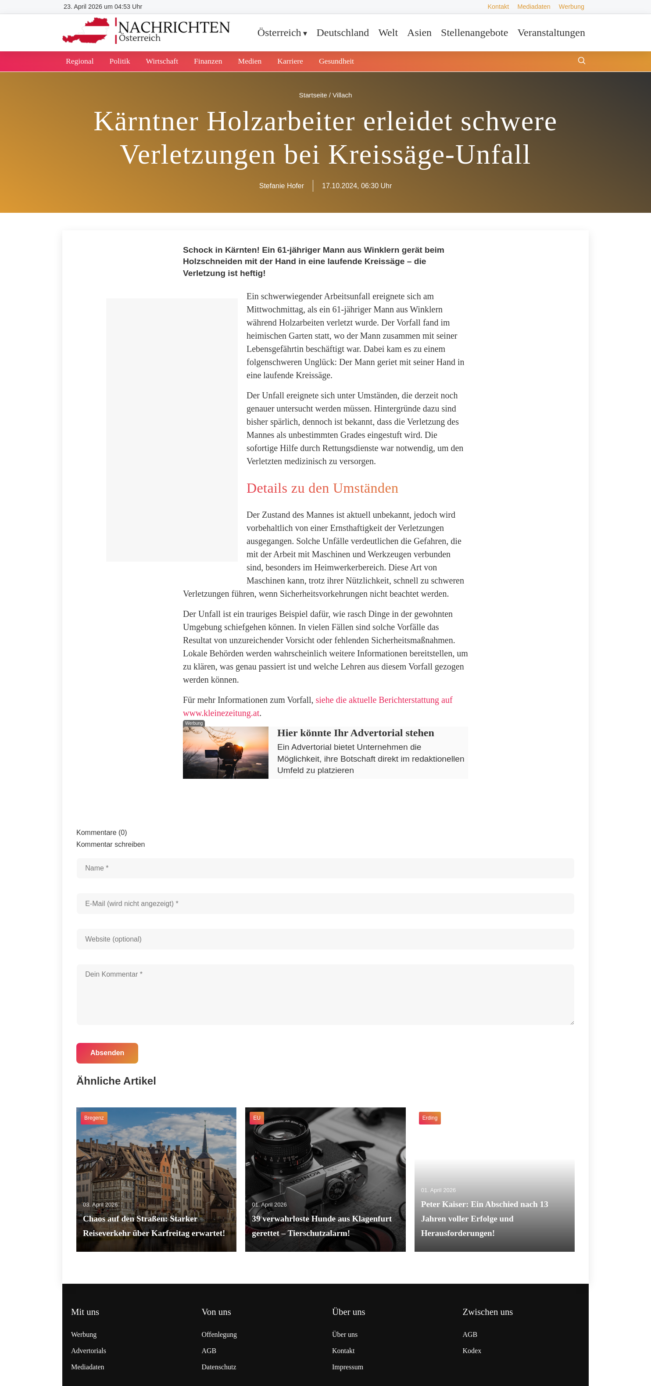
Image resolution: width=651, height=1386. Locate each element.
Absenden (107, 1053)
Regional (80, 61)
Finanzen (208, 61)
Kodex (472, 1350)
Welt (388, 32)
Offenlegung (219, 1334)
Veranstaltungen (551, 32)
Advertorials (88, 1350)
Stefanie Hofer (281, 186)
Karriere (290, 61)
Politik (120, 61)
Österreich (279, 32)
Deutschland (342, 32)
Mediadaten (533, 6)
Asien (419, 32)
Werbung (571, 6)
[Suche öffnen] (582, 62)
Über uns (345, 1334)
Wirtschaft (162, 61)
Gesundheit (336, 61)
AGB (209, 1350)
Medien (250, 61)
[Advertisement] (172, 430)
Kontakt (498, 6)
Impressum (347, 1367)
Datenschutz (219, 1367)
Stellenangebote (474, 32)
